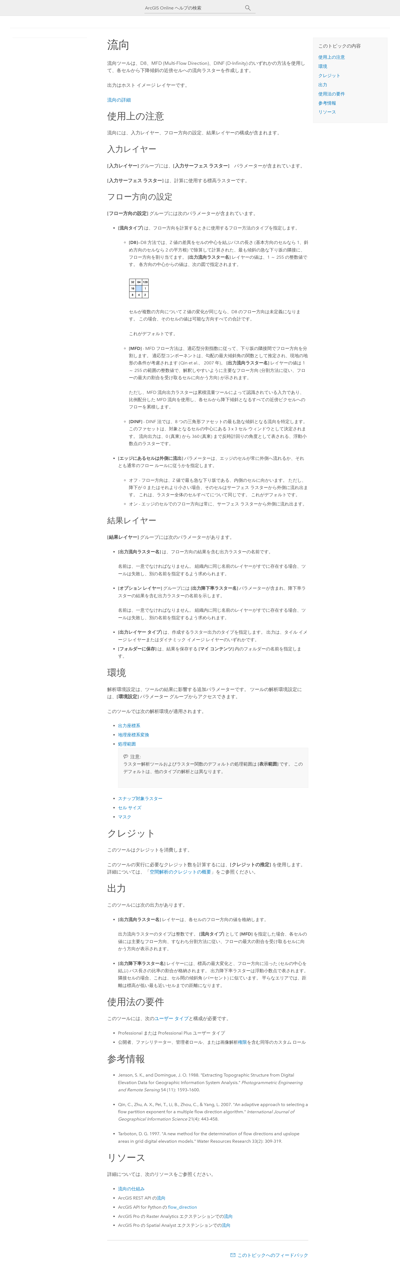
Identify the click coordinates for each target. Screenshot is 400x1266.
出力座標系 (129, 725)
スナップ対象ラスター (140, 798)
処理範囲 (127, 744)
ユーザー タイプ (171, 1018)
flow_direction (182, 1207)
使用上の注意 (331, 57)
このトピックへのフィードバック (273, 1255)
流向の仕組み (131, 1188)
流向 (161, 1198)
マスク (124, 817)
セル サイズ (129, 807)
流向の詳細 (119, 100)
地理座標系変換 (133, 734)
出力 (322, 84)
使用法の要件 (331, 94)
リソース (327, 112)
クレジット (329, 75)
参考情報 (327, 103)
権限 (242, 1042)
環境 (322, 66)
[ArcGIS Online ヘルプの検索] (195, 8)
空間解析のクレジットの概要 (180, 872)
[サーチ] (248, 8)
